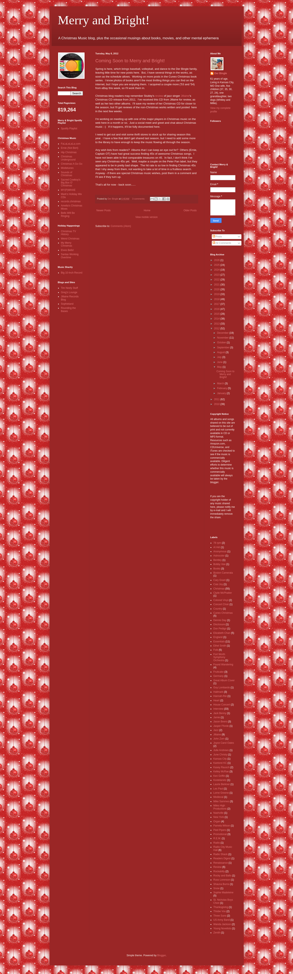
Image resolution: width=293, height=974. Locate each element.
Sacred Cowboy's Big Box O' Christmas (70, 182)
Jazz (216, 730)
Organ (216, 821)
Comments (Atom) (121, 226)
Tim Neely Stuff (69, 287)
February (222, 388)
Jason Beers (220, 721)
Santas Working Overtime (70, 256)
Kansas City (220, 758)
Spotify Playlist (69, 128)
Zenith (216, 932)
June (220, 362)
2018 (217, 299)
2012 (217, 328)
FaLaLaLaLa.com (70, 143)
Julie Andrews (221, 750)
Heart (216, 700)
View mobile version (146, 217)
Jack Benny (219, 713)
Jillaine (185, 95)
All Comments (222, 243)
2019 (217, 294)
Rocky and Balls (222, 875)
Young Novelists (222, 928)
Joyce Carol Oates (223, 742)
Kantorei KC (220, 762)
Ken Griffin (219, 775)
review (159, 95)
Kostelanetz (220, 780)
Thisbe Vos (219, 911)
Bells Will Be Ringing (68, 214)
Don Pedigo (220, 628)
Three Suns (219, 915)
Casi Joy (218, 584)
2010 (217, 404)
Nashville (218, 812)
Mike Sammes (221, 801)
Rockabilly (219, 871)
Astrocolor (219, 555)
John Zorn (219, 738)
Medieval (218, 797)
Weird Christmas (70, 238)
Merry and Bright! (104, 20)
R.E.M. (217, 838)
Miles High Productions (220, 807)
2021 (217, 284)
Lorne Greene (221, 792)
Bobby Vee (219, 564)
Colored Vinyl (220, 600)
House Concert (221, 704)
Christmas (219, 588)
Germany (218, 676)
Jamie (216, 717)
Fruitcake (218, 671)
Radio (216, 842)
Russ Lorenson (221, 879)
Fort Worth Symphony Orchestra (219, 657)
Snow (216, 888)
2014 (217, 318)
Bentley (217, 560)
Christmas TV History (68, 233)
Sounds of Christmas (66, 174)
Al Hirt (216, 547)
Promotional (220, 834)
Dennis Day (219, 620)
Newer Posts (103, 210)
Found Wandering (223, 664)
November (223, 337)
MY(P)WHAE (68, 189)
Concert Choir (221, 604)
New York (218, 817)
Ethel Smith (219, 645)
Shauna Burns (221, 884)
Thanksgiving (220, 907)
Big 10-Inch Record (71, 272)
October (222, 342)
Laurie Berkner (221, 784)
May (219, 366)
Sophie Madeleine (223, 892)
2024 (217, 269)
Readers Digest (222, 858)
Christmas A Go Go (71, 163)
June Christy (220, 754)
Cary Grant (219, 580)
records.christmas (71, 201)
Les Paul (218, 788)
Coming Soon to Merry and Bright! (130, 60)
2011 (217, 399)
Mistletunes (67, 168)
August (221, 352)
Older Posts (190, 210)
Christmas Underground (68, 158)
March (221, 383)
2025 (217, 265)
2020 (217, 289)
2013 (217, 323)
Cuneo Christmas (223, 612)
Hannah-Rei (220, 696)
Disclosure (219, 624)
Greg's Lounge (69, 292)
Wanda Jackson (222, 924)
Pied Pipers (219, 830)
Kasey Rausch (221, 767)
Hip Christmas (69, 152)
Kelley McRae (221, 771)
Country (217, 608)
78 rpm (217, 542)
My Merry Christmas (66, 244)
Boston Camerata (223, 572)
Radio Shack (220, 854)
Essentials (219, 641)
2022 (217, 279)
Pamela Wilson (221, 825)
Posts (217, 236)
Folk (215, 649)
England (218, 637)
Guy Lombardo (221, 687)
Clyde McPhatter (222, 592)
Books (216, 568)
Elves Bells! (67, 250)
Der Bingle (220, 73)
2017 (217, 304)
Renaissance (220, 862)
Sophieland (67, 303)
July (219, 357)
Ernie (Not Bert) (69, 147)
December (223, 332)
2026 (217, 260)
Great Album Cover (224, 680)
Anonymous (220, 551)
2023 (217, 274)
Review (217, 867)
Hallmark (218, 691)
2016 (217, 309)
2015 (217, 313)
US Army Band (221, 919)
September (223, 347)
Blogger (161, 955)
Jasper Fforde (221, 725)
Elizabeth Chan (221, 633)
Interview (218, 708)
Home (147, 210)
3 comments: (139, 198)
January (222, 393)
